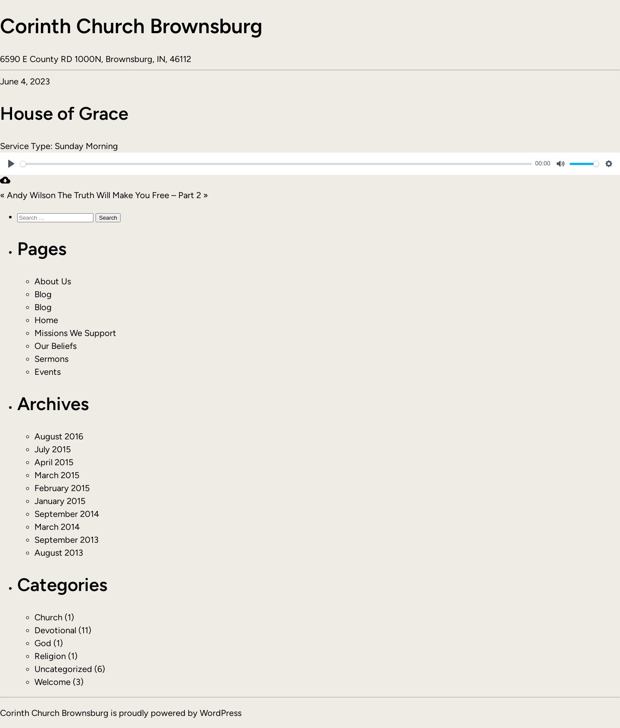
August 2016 (58, 436)
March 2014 (57, 527)
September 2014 (66, 514)
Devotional (55, 630)
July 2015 (52, 449)
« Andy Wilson (28, 195)
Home (46, 320)
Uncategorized (63, 669)
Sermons (51, 359)
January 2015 (60, 501)
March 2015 (57, 475)
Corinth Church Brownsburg (131, 25)
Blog (43, 294)
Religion (50, 656)
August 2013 (58, 553)
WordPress (221, 713)
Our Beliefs (55, 346)
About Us (52, 281)
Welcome (52, 682)
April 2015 (54, 462)
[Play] (11, 164)
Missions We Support (75, 333)
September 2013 (66, 540)
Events (47, 372)
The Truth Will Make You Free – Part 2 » (133, 195)
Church (48, 617)
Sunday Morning (86, 146)
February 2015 (62, 488)
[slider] (276, 164)
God (42, 643)
